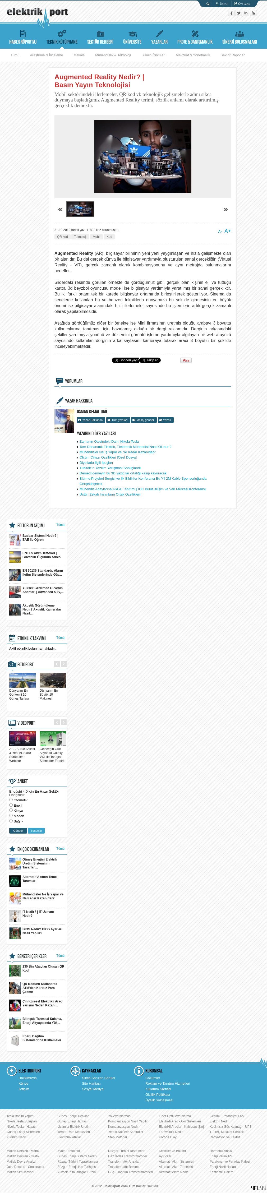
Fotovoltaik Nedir (171, 1132)
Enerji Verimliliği (221, 1156)
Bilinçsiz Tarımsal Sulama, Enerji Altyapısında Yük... (35, 1023)
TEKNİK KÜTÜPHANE (61, 36)
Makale (79, 55)
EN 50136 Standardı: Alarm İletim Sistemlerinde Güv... (36, 575)
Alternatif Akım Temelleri (176, 1166)
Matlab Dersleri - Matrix (23, 1151)
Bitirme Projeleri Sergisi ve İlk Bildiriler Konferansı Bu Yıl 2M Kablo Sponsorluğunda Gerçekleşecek (143, 481)
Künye (23, 1083)
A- (220, 231)
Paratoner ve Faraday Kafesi (230, 1161)
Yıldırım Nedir (16, 1137)
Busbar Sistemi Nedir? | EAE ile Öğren (33, 540)
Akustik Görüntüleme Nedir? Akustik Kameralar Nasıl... (35, 610)
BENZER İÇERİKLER (32, 956)
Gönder (18, 830)
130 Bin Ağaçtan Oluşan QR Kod (36, 971)
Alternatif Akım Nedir (173, 1172)
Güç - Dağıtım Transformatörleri (130, 1172)
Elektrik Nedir (219, 1121)
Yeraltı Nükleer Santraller (125, 1132)
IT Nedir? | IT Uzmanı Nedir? (31, 916)
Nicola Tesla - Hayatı (21, 1126)
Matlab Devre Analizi (21, 1161)
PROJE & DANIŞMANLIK (195, 36)
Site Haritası (91, 1083)
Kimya (18, 811)
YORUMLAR (73, 381)
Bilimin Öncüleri (153, 55)
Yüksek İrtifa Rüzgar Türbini (76, 1172)
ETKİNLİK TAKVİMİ (31, 638)
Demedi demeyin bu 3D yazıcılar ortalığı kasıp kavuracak (123, 473)
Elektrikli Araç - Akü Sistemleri (180, 1121)
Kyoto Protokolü (68, 1151)
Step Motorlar (117, 1137)
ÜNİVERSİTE (132, 36)
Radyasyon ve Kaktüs (225, 1137)
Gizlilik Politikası (157, 1094)
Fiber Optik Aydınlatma (175, 1116)
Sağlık (18, 821)
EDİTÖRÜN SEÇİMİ (31, 525)
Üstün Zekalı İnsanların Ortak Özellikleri (110, 494)
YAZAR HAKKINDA (79, 401)
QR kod (62, 237)
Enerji (18, 805)
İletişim (24, 1089)
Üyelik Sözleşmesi (159, 1100)
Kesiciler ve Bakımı (172, 1151)
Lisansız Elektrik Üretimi (74, 1126)
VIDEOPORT (26, 723)
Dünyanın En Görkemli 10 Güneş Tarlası (22, 692)
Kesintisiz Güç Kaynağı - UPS (231, 1126)
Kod (109, 237)
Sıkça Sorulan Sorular (98, 1078)
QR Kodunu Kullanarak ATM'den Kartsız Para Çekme (33, 988)
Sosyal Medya (93, 1089)
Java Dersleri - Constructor (25, 1166)
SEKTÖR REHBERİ (100, 36)
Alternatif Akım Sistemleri (176, 1161)
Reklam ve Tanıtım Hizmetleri (167, 1083)
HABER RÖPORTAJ (22, 36)
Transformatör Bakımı (123, 1166)
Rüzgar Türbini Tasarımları (126, 1151)
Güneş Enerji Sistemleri (23, 1132)
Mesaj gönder (145, 420)
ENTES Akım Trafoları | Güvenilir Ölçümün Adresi (35, 557)
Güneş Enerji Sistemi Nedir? (77, 1156)
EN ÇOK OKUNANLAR (33, 849)
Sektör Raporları (233, 55)
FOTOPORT (25, 665)
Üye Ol (224, 3)
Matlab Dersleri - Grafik (23, 1156)
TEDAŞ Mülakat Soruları (227, 1132)
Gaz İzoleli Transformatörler (127, 1156)
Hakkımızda (28, 1078)
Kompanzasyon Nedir (123, 1126)
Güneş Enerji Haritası (72, 1121)
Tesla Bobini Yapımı (20, 1116)
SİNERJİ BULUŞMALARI (239, 36)
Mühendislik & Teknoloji (113, 55)
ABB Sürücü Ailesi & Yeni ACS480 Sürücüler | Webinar (22, 753)
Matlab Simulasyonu (21, 1172)
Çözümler (152, 1078)
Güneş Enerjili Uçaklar (73, 1116)
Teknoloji (80, 237)
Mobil (96, 237)
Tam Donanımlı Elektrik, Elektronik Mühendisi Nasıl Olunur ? (126, 447)
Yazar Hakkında (92, 420)
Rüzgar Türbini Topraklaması (77, 1161)
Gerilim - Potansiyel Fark (227, 1116)
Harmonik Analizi (221, 1151)
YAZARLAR (159, 36)
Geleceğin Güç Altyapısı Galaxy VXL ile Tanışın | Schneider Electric (53, 753)
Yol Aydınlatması (119, 1116)
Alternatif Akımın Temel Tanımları (33, 881)
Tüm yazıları (120, 420)
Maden (19, 816)
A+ (227, 231)
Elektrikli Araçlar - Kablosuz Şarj (181, 1126)
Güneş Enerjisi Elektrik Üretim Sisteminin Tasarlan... (33, 864)
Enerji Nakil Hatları (223, 1166)
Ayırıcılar (165, 1156)
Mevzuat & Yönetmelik (193, 55)
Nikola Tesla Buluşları (22, 1121)
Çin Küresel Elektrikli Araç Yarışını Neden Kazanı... (35, 1005)
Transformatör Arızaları (124, 1161)
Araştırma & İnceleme (46, 55)
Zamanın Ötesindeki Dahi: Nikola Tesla (109, 441)
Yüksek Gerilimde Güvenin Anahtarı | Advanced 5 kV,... (36, 592)
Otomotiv (20, 800)
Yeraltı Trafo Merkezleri (73, 1132)
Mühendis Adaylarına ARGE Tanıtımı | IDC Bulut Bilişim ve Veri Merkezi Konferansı (143, 489)
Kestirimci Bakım (221, 1172)
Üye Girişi (244, 3)
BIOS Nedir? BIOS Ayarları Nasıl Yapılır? (35, 933)
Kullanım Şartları (158, 1089)
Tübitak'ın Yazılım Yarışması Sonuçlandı (110, 468)
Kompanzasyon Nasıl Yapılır (128, 1121)
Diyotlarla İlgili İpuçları (96, 463)
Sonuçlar (36, 830)
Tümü (15, 55)
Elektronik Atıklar (69, 1137)
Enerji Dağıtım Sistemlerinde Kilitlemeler (35, 1040)
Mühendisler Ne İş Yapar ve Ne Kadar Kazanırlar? (118, 452)
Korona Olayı (168, 1137)
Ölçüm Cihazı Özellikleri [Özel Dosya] (108, 457)
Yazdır (167, 420)
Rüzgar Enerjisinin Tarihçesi (76, 1166)
